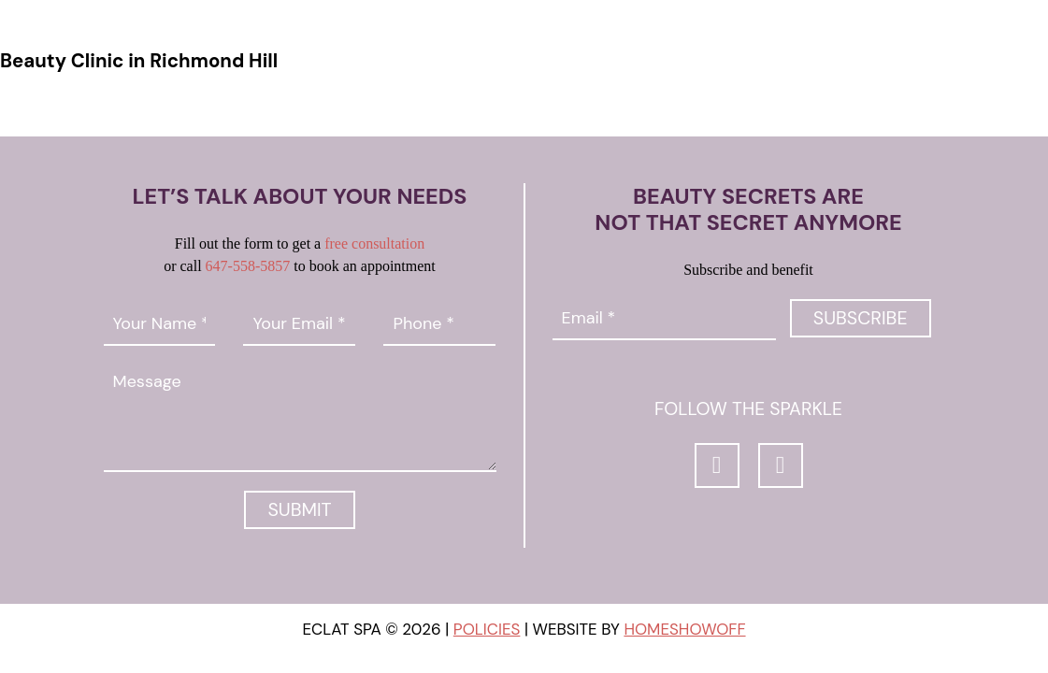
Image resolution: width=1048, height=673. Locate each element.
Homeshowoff (684, 630)
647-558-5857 (248, 266)
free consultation (374, 243)
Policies (487, 630)
